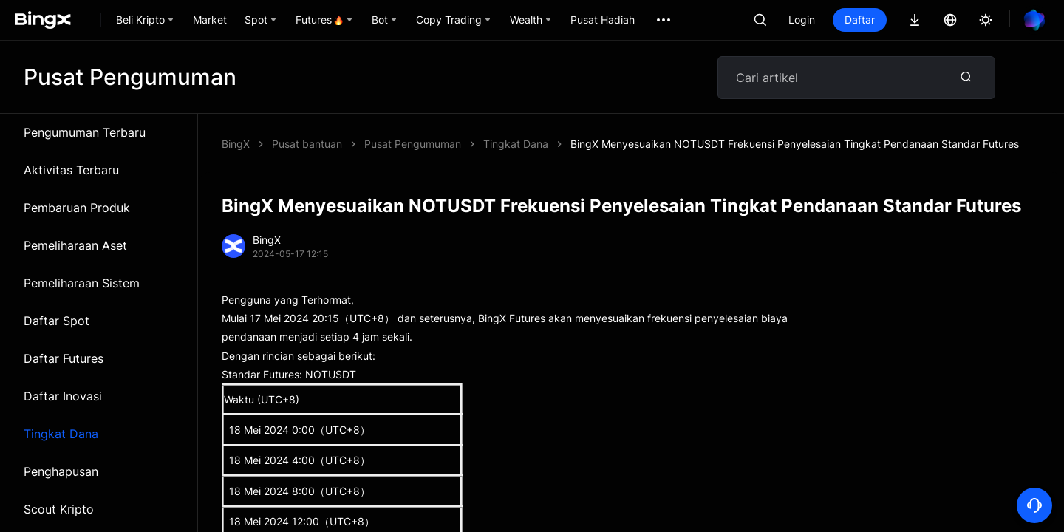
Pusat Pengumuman (412, 143)
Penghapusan (61, 471)
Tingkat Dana (61, 433)
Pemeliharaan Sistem (82, 283)
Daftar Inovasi (63, 396)
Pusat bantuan (307, 143)
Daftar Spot (56, 320)
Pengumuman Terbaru (85, 132)
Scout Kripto (59, 509)
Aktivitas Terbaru (71, 170)
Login (801, 19)
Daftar (860, 19)
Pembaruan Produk (77, 207)
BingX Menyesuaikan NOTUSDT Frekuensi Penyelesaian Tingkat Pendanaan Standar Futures (794, 143)
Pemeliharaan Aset (75, 245)
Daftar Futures (63, 358)
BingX (236, 143)
